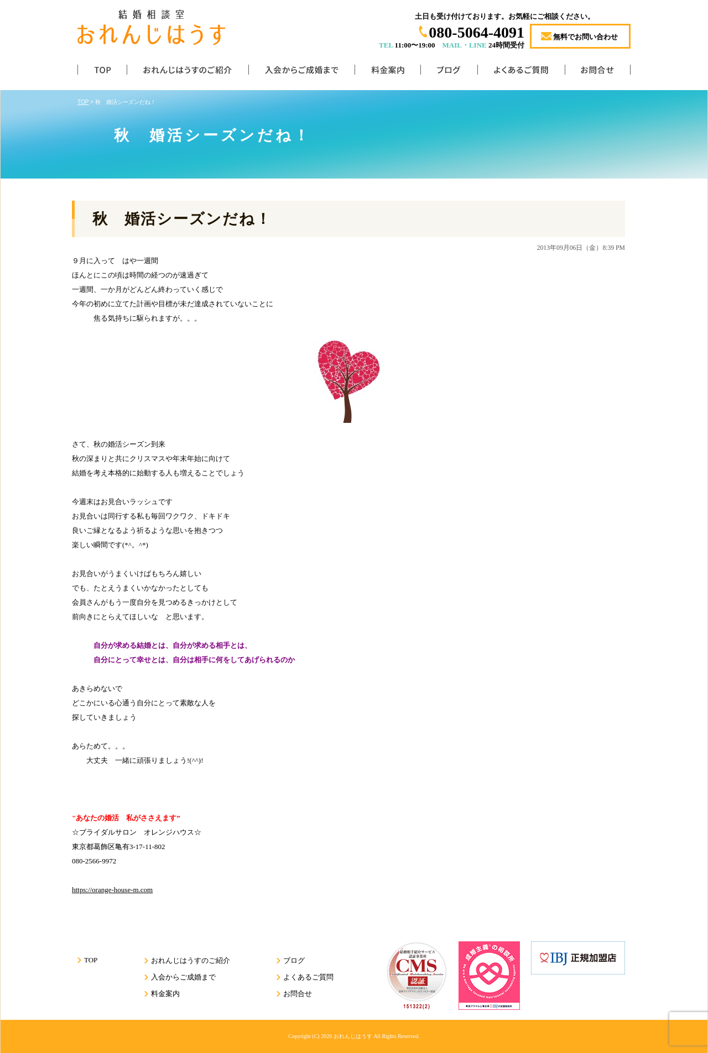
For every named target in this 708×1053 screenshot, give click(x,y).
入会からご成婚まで (301, 72)
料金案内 (387, 72)
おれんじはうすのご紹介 (187, 72)
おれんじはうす (353, 1036)
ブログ (448, 72)
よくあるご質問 (521, 72)
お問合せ (598, 72)
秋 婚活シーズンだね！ (182, 219)
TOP (102, 72)
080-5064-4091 (476, 32)
